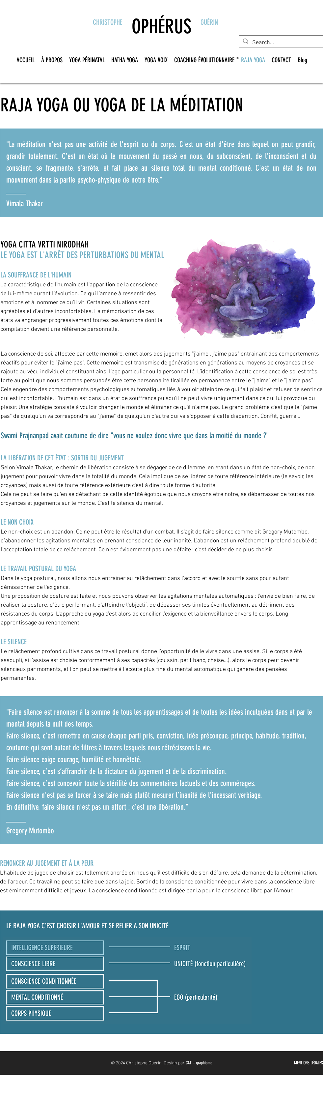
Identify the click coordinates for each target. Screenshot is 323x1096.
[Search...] (280, 43)
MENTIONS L (303, 1063)
